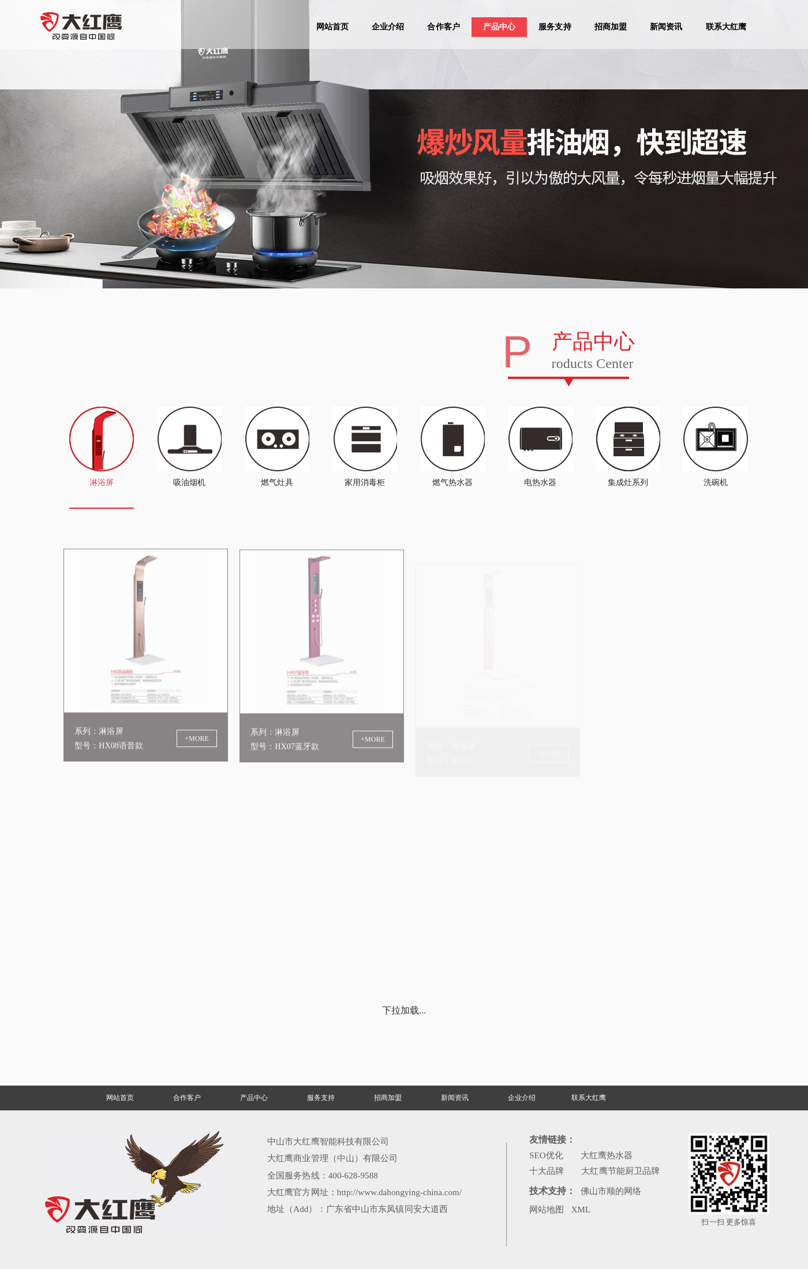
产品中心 (499, 26)
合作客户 (443, 26)
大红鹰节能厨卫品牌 (620, 1171)
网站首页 (332, 26)
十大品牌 (546, 1171)
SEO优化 (546, 1155)
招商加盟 (610, 26)
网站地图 (546, 1209)
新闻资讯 (666, 26)
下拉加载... (404, 1010)
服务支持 (554, 26)
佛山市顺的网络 (611, 1191)
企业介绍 (388, 26)
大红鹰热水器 (607, 1155)
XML (581, 1209)
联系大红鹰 (726, 26)
